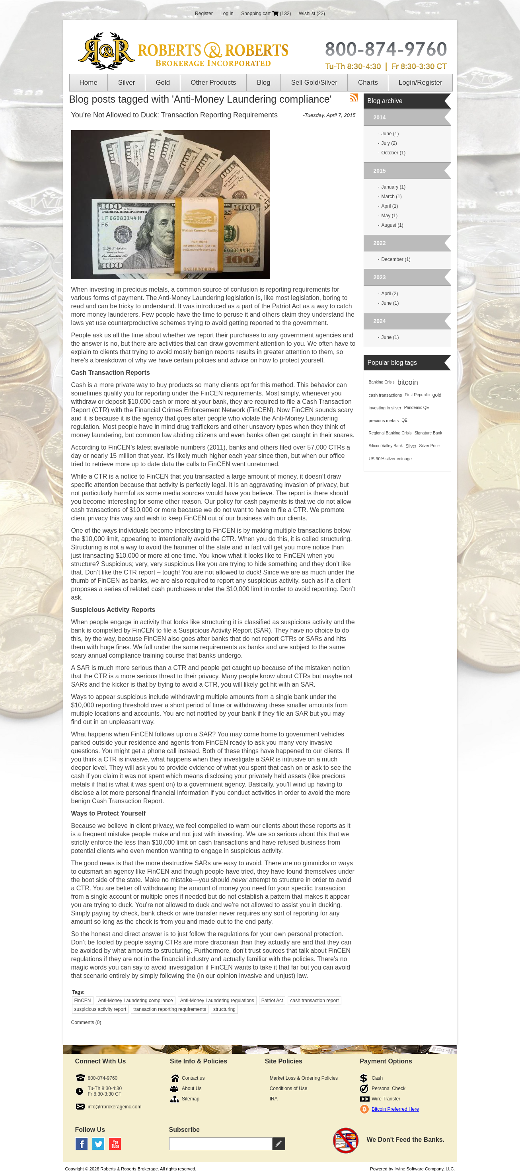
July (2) (389, 143)
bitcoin (407, 382)
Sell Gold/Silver (314, 82)
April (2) (390, 293)
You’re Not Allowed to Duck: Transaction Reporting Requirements (174, 115)
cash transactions (385, 395)
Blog (264, 82)
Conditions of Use (289, 1088)
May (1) (390, 215)
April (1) (390, 206)
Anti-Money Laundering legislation (206, 297)
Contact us (193, 1078)
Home (88, 82)
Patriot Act (272, 1000)
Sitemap (190, 1099)
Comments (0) (86, 1022)
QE (404, 420)
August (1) (392, 225)
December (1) (396, 259)
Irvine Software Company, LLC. (424, 1168)
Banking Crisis (382, 382)
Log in (227, 13)
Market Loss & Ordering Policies (304, 1078)
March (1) (392, 196)
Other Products (213, 82)
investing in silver (385, 407)
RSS (354, 97)
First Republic (417, 395)
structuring (224, 1009)
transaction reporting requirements (169, 1009)
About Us (191, 1088)
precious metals (384, 420)
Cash (377, 1078)
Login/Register (420, 82)
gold (437, 395)
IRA (274, 1099)
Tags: (78, 992)
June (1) (390, 133)
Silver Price (429, 446)
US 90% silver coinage (390, 458)
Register (204, 13)
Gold (163, 82)
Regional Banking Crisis (390, 433)
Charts (368, 82)
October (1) (394, 153)
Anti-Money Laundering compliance (135, 1000)
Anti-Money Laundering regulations (217, 1000)
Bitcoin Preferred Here (395, 1109)
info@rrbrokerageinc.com (115, 1107)
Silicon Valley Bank (386, 446)
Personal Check (388, 1088)
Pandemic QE (416, 407)
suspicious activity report (100, 1009)
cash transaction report (314, 1000)
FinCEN (82, 1000)
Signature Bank (428, 433)
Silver (126, 82)
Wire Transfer (386, 1099)
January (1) (394, 187)
